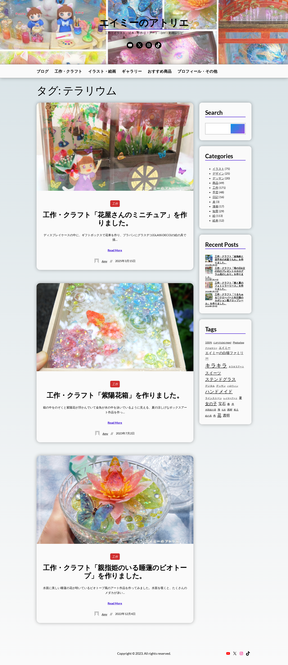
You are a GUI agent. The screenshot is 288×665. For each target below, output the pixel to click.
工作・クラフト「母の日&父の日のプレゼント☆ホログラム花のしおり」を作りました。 (225, 273)
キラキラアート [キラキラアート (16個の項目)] (236, 366)
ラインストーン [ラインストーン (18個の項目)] (213, 398)
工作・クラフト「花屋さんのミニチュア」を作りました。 (115, 219)
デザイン (218, 173)
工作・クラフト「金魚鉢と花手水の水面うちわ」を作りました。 (229, 259)
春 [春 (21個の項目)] (228, 404)
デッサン (218, 178)
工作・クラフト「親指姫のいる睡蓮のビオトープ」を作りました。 (115, 571)
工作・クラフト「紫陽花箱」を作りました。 (115, 395)
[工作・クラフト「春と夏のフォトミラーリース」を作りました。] (209, 285)
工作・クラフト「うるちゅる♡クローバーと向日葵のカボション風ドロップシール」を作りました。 (224, 299)
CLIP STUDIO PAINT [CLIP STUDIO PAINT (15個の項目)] (222, 342)
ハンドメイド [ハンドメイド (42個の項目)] (219, 391)
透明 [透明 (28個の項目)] (226, 415)
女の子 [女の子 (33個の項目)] (211, 403)
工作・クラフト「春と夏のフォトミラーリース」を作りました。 (229, 285)
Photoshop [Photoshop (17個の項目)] (238, 342)
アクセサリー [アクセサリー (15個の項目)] (211, 348)
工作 (115, 203)
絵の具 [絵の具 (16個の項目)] (208, 416)
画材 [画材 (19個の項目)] (229, 409)
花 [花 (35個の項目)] (219, 415)
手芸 (215, 192)
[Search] (238, 128)
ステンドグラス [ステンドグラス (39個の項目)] (220, 379)
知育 (215, 211)
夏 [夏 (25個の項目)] (240, 398)
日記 (215, 197)
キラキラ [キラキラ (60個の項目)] (216, 365)
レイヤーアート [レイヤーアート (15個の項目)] (230, 398)
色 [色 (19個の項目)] (214, 415)
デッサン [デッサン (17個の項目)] (221, 385)
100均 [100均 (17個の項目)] (208, 342)
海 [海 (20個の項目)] (219, 409)
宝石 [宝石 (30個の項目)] (222, 403)
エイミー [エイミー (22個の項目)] (225, 347)
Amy (104, 261)
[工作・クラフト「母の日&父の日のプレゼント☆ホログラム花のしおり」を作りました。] (209, 271)
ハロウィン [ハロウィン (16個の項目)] (232, 386)
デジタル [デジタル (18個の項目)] (210, 385)
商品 (215, 183)
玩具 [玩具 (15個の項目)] (224, 410)
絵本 (215, 220)
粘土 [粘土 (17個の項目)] (236, 409)
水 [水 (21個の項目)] (232, 404)
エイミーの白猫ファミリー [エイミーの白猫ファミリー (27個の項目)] (224, 355)
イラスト (218, 168)
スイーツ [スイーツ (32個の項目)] (213, 373)
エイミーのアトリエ (144, 22)
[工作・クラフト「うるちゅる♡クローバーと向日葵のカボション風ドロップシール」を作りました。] (209, 297)
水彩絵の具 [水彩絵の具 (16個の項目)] (210, 410)
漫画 (215, 206)
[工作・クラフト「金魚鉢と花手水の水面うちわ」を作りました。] (209, 259)
